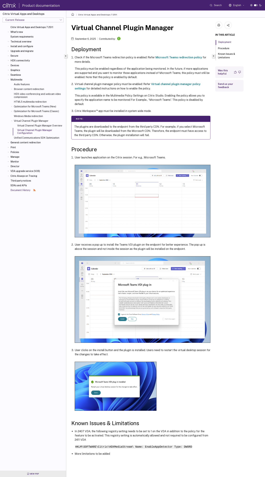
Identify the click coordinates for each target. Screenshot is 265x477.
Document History (22, 190)
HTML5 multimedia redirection (30, 101)
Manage (14, 157)
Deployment (226, 41)
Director (14, 166)
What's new (16, 32)
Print (13, 147)
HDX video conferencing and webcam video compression (37, 95)
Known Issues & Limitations (226, 56)
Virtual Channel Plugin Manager (31, 121)
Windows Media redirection (28, 116)
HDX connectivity (20, 60)
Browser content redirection (29, 89)
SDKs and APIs (18, 185)
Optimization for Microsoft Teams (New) (35, 106)
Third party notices (20, 180)
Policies (14, 152)
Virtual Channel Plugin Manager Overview (39, 125)
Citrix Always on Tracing (23, 176)
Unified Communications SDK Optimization (36, 137)
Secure (14, 55)
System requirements (21, 36)
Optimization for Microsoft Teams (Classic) (36, 111)
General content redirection (25, 142)
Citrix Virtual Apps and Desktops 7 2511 (31, 27)
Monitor (14, 161)
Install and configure (21, 46)
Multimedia (16, 79)
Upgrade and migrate (21, 51)
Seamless (15, 75)
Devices (14, 65)
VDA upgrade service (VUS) (25, 171)
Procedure (225, 48)
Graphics (15, 70)
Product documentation (41, 6)
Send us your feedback (225, 86)
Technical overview (20, 41)
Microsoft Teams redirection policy (178, 57)
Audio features (22, 84)
